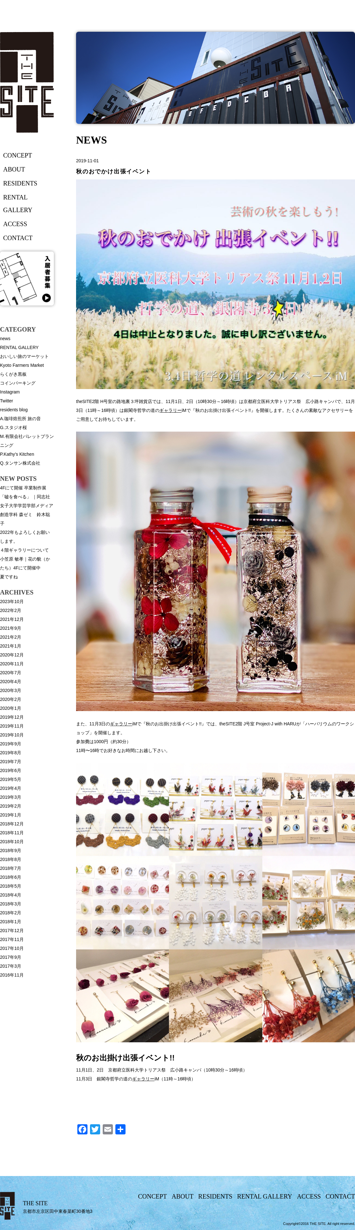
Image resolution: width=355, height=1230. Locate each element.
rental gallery (17, 203)
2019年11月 (12, 726)
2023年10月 (12, 601)
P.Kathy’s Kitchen (17, 454)
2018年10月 (12, 841)
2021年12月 (12, 619)
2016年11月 (12, 975)
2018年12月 (12, 823)
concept (17, 155)
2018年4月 (10, 894)
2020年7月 (10, 672)
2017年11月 (12, 939)
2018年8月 (10, 859)
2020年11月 (12, 663)
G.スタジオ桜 (13, 427)
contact (18, 237)
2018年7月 (10, 868)
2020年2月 (10, 699)
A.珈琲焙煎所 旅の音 (20, 418)
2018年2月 (10, 912)
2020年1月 (10, 708)
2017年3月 (10, 966)
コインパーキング (18, 383)
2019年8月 (10, 752)
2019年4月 (10, 788)
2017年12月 (12, 930)
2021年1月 (10, 646)
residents (20, 183)
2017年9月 (10, 957)
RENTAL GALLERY (19, 347)
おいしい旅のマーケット (24, 356)
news (5, 338)
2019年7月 (10, 761)
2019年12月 (12, 717)
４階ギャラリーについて (24, 550)
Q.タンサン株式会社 (20, 463)
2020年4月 (10, 681)
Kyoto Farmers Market (22, 365)
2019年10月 (12, 734)
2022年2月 (10, 610)
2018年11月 (12, 832)
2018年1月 (10, 921)
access (15, 223)
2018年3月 (10, 903)
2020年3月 (10, 690)
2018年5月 (10, 886)
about (14, 169)
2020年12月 (12, 654)
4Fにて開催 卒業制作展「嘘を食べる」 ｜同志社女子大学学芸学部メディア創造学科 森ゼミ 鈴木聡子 (26, 505)
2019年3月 (10, 797)
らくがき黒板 (13, 374)
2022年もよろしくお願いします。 (25, 537)
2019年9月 (10, 743)
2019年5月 (10, 779)
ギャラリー (170, 410)
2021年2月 (10, 637)
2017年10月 (12, 948)
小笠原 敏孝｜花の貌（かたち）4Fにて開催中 (25, 563)
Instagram (10, 391)
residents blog (14, 409)
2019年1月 (10, 814)
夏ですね (9, 576)
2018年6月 (10, 877)
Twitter (6, 400)
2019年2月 (10, 806)
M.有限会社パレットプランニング (27, 441)
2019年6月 (10, 770)
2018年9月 (10, 850)
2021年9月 (10, 628)
